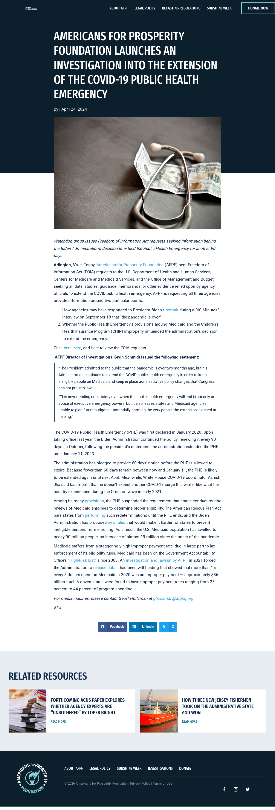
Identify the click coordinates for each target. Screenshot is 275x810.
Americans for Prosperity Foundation (130, 268)
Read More (58, 725)
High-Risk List (82, 563)
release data (104, 570)
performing (95, 518)
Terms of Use (162, 787)
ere (78, 351)
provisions (94, 504)
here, (68, 351)
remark (172, 313)
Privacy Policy (140, 787)
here (95, 351)
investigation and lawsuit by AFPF (157, 563)
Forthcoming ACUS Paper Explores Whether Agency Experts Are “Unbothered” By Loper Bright (88, 709)
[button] (224, 792)
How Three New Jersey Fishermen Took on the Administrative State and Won (218, 709)
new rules (116, 525)
